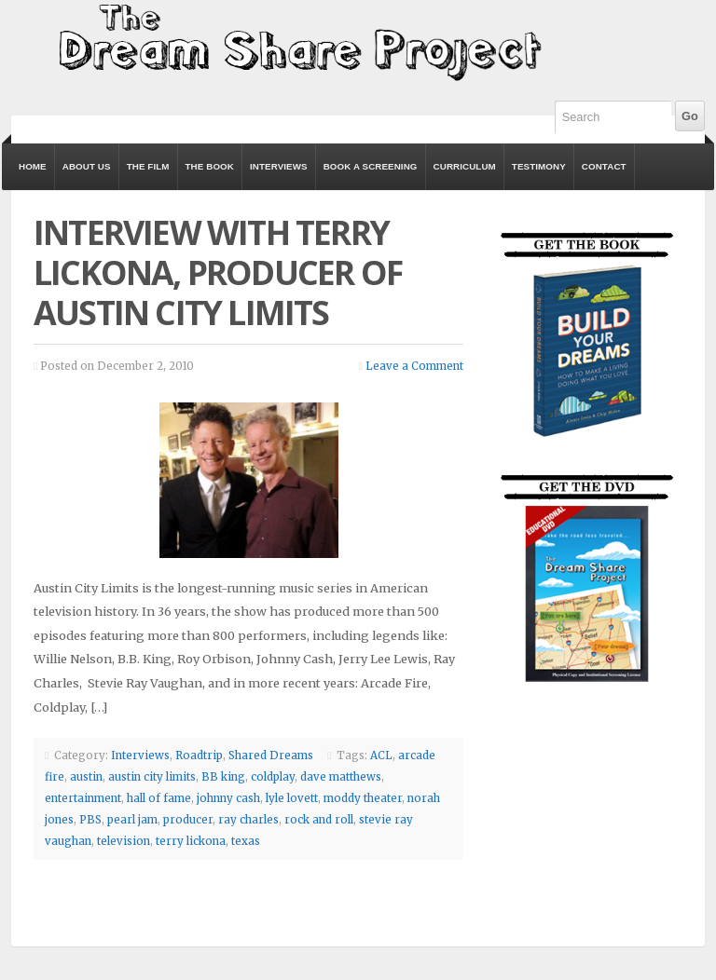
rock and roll (318, 819)
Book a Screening (371, 166)
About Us (86, 166)
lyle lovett (292, 798)
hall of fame (159, 798)
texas (245, 841)
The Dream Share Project (298, 41)
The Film (148, 166)
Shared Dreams (270, 755)
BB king (223, 776)
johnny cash (228, 798)
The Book (210, 166)
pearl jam (132, 819)
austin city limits (152, 776)
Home (33, 166)
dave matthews (340, 776)
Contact (604, 166)
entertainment (83, 798)
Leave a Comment (414, 366)
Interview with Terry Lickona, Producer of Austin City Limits (218, 272)
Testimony (539, 166)
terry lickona (191, 841)
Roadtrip (199, 755)
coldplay (273, 776)
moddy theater (363, 798)
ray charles (248, 819)
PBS (90, 819)
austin (86, 776)
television (123, 841)
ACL (381, 755)
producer (188, 819)
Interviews (279, 166)
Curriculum (465, 166)
